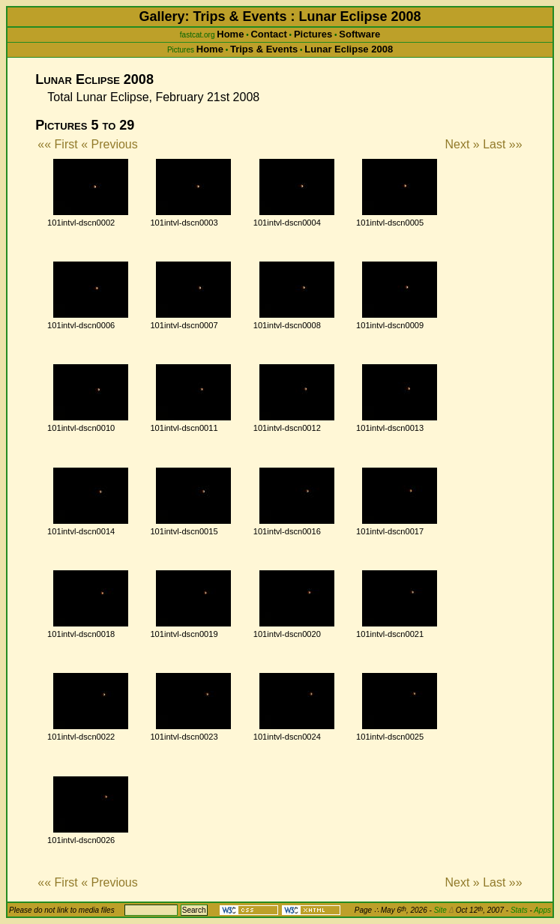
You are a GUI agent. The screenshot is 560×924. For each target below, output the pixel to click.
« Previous (109, 144)
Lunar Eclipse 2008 (348, 49)
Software (359, 34)
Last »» (502, 144)
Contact (268, 34)
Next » (462, 144)
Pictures (313, 34)
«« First (57, 144)
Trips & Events (264, 49)
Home (230, 34)
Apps (542, 910)
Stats (519, 910)
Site (444, 910)
